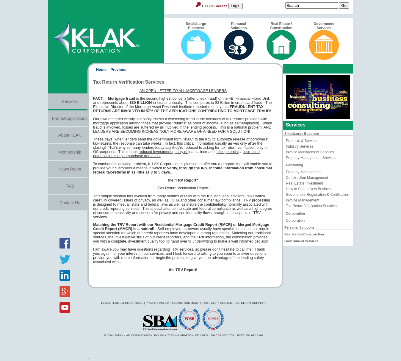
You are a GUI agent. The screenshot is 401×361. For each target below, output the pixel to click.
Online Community (186, 302)
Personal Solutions (238, 41)
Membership (69, 152)
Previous (118, 70)
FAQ (69, 186)
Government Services (324, 41)
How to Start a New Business (309, 189)
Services (70, 101)
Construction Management (307, 178)
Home (101, 70)
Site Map (211, 302)
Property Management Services (311, 158)
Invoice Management (302, 200)
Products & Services (302, 141)
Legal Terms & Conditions (122, 302)
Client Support (253, 302)
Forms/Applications (69, 118)
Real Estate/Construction (304, 234)
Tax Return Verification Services (311, 206)
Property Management (304, 172)
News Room (69, 169)
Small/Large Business (196, 41)
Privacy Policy (158, 302)
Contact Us (69, 202)
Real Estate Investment (304, 183)
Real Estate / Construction (281, 41)
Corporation (295, 220)
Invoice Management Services (310, 152)
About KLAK (69, 135)
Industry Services (300, 146)
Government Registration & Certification (317, 195)
